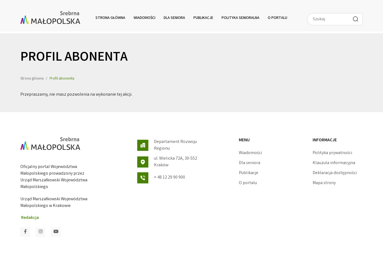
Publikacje (203, 18)
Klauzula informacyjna (334, 163)
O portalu (277, 18)
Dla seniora (174, 18)
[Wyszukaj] (355, 18)
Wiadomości (144, 18)
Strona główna (110, 18)
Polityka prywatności (332, 153)
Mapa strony (324, 183)
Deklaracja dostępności (335, 173)
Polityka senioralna (240, 18)
